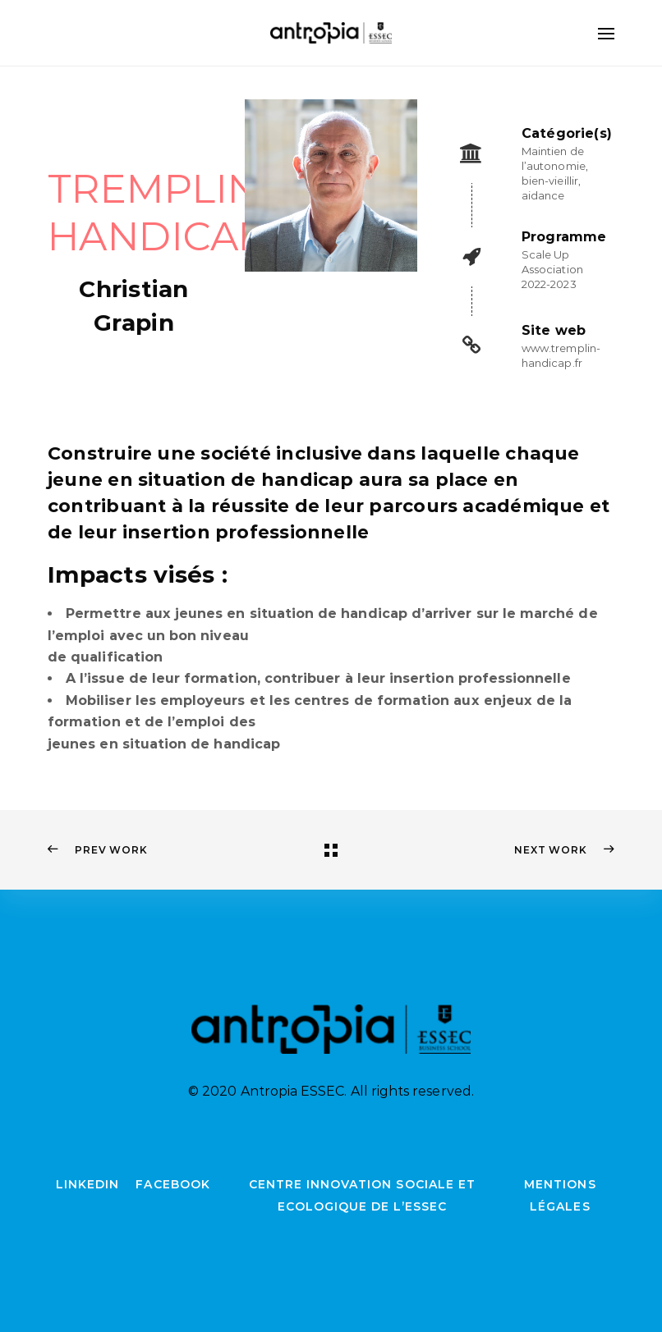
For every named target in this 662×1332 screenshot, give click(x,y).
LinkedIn (87, 1184)
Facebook (172, 1184)
